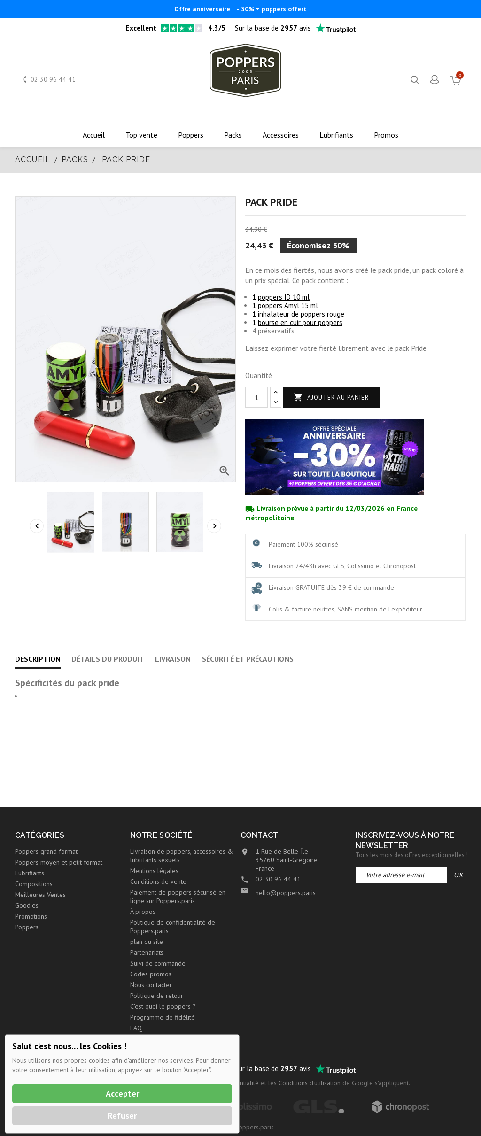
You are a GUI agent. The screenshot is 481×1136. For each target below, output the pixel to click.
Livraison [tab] (173, 659)
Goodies (27, 905)
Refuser (122, 1115)
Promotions (31, 916)
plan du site (146, 941)
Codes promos (150, 974)
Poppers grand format (46, 851)
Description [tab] (38, 659)
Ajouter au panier (331, 397)
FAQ (136, 1028)
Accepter (122, 1093)
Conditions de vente (158, 881)
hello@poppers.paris (286, 893)
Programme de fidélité (162, 1017)
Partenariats (146, 952)
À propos (142, 911)
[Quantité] (256, 397)
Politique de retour (156, 995)
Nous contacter (151, 985)
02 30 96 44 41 (53, 79)
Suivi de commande (158, 963)
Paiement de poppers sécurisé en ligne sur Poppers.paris (177, 896)
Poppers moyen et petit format (58, 862)
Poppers (27, 927)
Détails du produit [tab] (107, 659)
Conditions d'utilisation (310, 1083)
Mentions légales (154, 870)
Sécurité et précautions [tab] (248, 659)
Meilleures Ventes (40, 894)
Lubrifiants (29, 873)
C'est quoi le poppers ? (163, 1006)
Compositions (34, 884)
